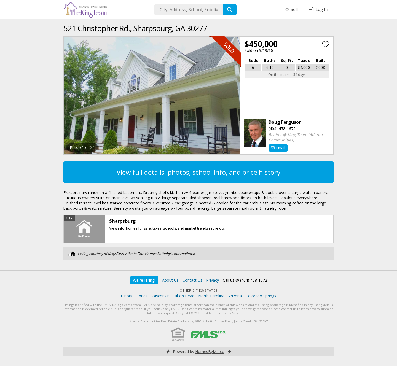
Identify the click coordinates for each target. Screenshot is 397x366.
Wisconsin (161, 295)
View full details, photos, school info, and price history (198, 172)
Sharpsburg (152, 28)
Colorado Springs (261, 295)
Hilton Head (183, 295)
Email (278, 147)
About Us (170, 280)
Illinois (126, 295)
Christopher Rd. (103, 28)
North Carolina (211, 295)
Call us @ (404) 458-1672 (245, 280)
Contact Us (192, 280)
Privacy (212, 280)
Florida (142, 295)
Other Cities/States (199, 290)
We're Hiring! (144, 280)
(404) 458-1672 (282, 128)
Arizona (235, 295)
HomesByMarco (209, 351)
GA (180, 28)
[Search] (230, 9)
